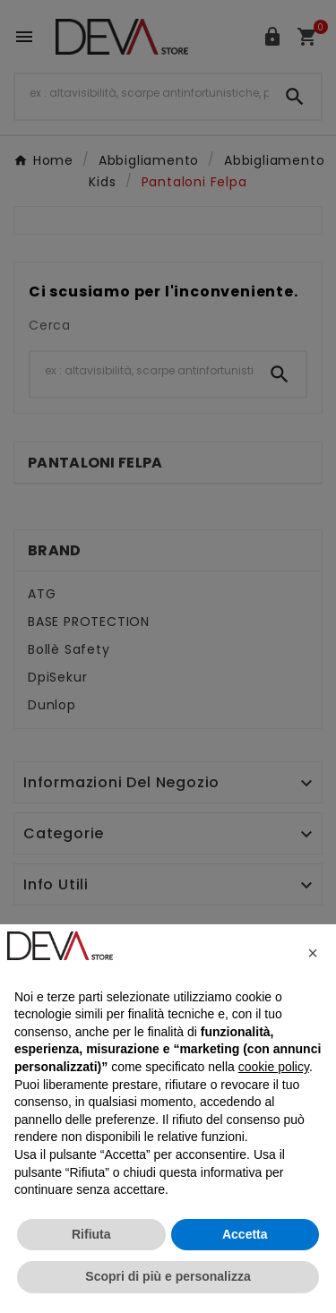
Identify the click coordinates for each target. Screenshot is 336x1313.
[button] (312, 953)
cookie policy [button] (273, 1067)
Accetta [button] (245, 1234)
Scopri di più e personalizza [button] (167, 1276)
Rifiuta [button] (91, 1234)
